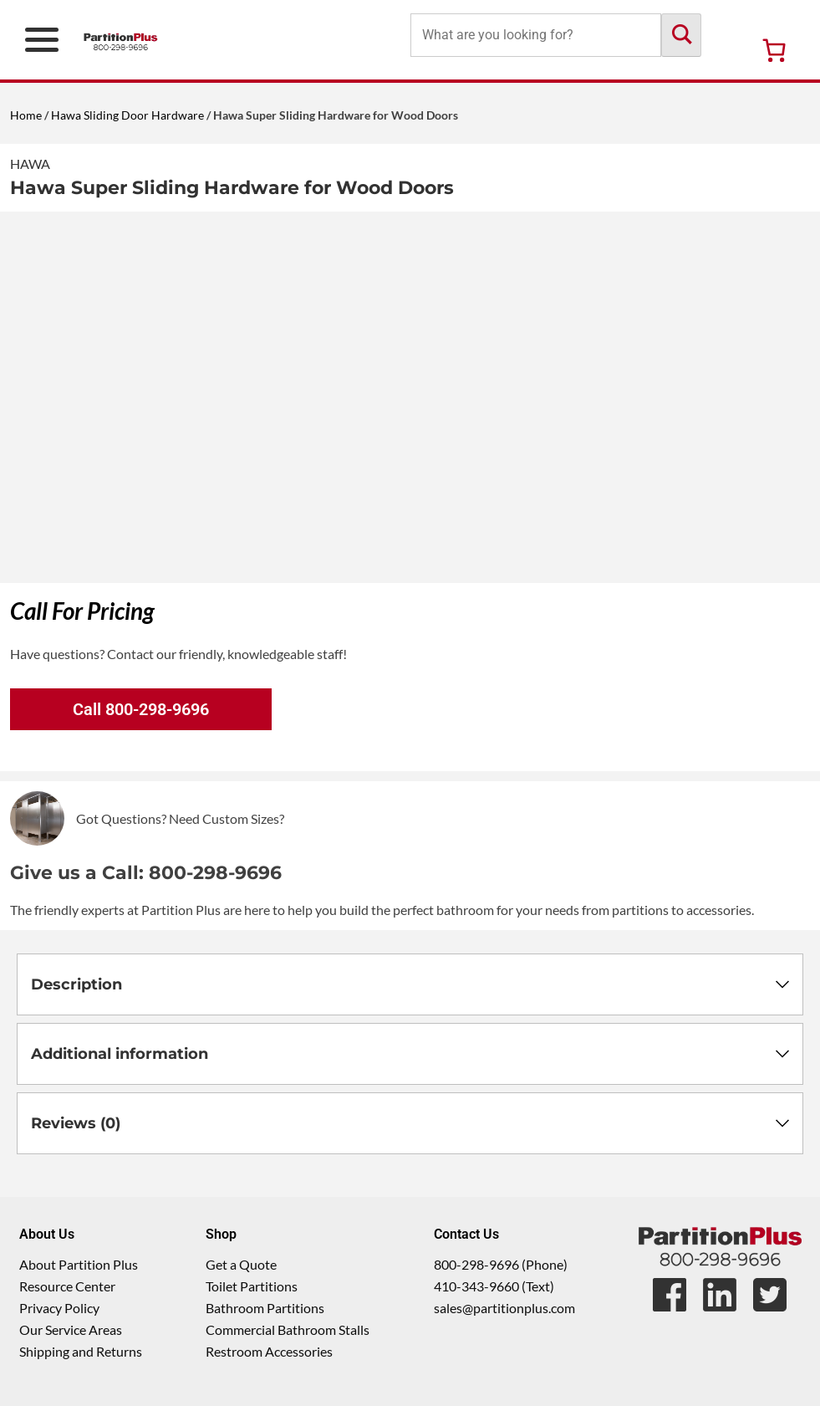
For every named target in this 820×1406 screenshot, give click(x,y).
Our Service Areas (70, 1329)
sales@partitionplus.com (504, 1308)
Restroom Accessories (269, 1351)
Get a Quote (241, 1264)
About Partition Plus (78, 1264)
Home (26, 115)
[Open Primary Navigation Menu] (42, 39)
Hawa (30, 163)
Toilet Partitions (252, 1286)
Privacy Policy (59, 1308)
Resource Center (67, 1286)
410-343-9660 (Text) (494, 1286)
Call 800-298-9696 (141, 709)
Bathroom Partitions (265, 1308)
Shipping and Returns (80, 1351)
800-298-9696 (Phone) (501, 1264)
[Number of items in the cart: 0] (774, 50)
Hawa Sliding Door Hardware (127, 115)
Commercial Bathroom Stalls (287, 1329)
